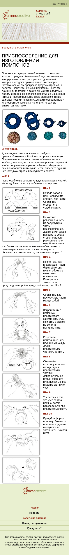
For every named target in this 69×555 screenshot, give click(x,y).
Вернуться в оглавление (16, 47)
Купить (40, 16)
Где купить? (59, 3)
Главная (34, 507)
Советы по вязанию (34, 518)
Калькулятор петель (34, 523)
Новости (34, 512)
